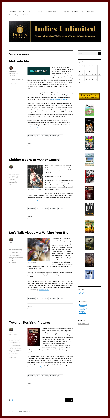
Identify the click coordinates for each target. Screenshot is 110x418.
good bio (20, 250)
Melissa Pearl (12, 71)
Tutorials (18, 174)
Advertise (31, 11)
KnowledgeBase (65, 11)
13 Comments (12, 184)
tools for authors (13, 182)
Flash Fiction (90, 11)
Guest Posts (82, 309)
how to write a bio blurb (15, 252)
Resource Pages (14, 15)
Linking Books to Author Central (34, 159)
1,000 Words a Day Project (59, 99)
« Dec (82, 85)
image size (12, 347)
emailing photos (17, 345)
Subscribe (41, 11)
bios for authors (13, 249)
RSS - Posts (82, 292)
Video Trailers (82, 312)
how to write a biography (15, 254)
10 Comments (12, 83)
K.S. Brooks (12, 169)
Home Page (12, 11)
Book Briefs (82, 306)
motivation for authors (14, 77)
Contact (25, 15)
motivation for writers (14, 79)
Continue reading (33, 127)
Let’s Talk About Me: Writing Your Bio (38, 232)
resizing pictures (18, 350)
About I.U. (22, 11)
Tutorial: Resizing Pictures (29, 322)
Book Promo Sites (77, 11)
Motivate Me (19, 61)
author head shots (13, 339)
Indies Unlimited (13, 411)
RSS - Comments (83, 294)
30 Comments (12, 262)
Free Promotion (51, 11)
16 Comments (12, 357)
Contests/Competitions (85, 308)
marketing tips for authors (15, 181)
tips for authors (16, 257)
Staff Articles (12, 75)
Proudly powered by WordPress (26, 411)
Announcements (83, 304)
